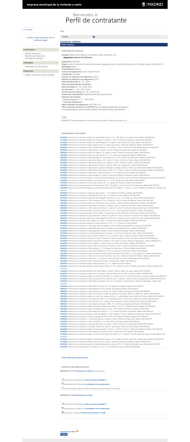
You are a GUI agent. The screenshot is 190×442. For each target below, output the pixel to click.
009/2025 (63, 170)
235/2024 (63, 281)
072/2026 (63, 321)
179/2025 (63, 178)
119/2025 (63, 200)
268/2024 (63, 258)
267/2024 (63, 137)
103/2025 (63, 263)
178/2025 (63, 316)
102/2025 (63, 253)
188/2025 (63, 218)
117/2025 (63, 140)
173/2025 (63, 334)
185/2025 (63, 157)
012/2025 (63, 279)
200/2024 (63, 299)
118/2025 (63, 271)
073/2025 (63, 276)
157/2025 (63, 213)
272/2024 (63, 241)
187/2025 (63, 233)
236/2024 (63, 301)
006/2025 (63, 248)
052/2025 (63, 203)
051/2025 (63, 261)
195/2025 (63, 205)
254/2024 (63, 147)
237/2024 (63, 347)
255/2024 (63, 344)
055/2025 (63, 220)
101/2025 (63, 145)
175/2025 (63, 226)
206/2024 (63, 309)
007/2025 (63, 228)
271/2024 (63, 306)
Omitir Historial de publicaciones (75, 358)
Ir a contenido (27, 29)
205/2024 (63, 195)
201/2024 (63, 198)
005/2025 (63, 289)
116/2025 (63, 173)
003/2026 (63, 286)
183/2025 (63, 296)
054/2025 (63, 246)
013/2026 (63, 243)
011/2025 (63, 266)
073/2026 (63, 165)
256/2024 (63, 152)
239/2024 (63, 291)
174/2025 (63, 142)
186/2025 (63, 256)
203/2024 (63, 162)
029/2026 (63, 210)
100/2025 (63, 168)
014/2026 (63, 180)
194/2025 (63, 319)
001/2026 (63, 331)
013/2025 (63, 273)
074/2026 (63, 339)
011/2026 (63, 231)
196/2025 (63, 311)
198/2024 (63, 208)
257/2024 (63, 314)
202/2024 (63, 329)
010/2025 (63, 155)
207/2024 (63, 193)
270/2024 (63, 215)
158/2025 (63, 188)
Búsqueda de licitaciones (35, 56)
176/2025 (63, 326)
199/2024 (63, 160)
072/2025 (63, 183)
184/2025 (63, 294)
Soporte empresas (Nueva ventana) (39, 75)
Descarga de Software (34, 58)
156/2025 (63, 185)
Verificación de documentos (36, 67)
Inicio (62, 31)
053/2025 (63, 223)
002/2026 (63, 150)
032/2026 (63, 238)
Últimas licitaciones (33, 54)
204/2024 (63, 304)
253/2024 (63, 251)
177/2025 (63, 342)
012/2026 (63, 175)
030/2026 (63, 236)
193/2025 (63, 324)
